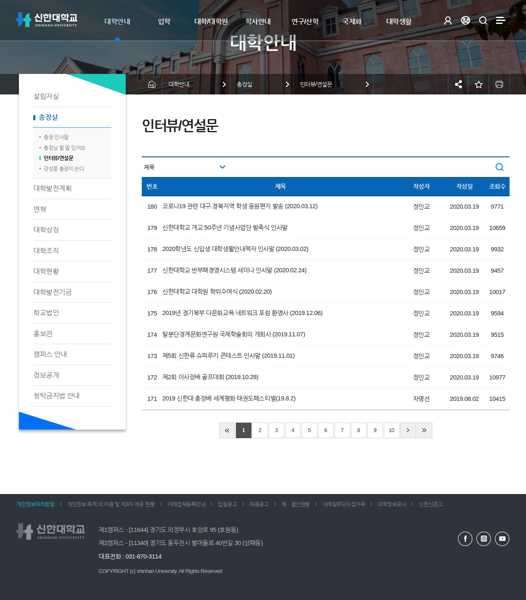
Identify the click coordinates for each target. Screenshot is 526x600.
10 (391, 430)
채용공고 (258, 504)
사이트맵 (501, 20)
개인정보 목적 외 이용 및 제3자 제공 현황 (111, 504)
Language (465, 20)
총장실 (48, 117)
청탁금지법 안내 (56, 396)
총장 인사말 (56, 137)
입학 (164, 21)
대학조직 (46, 251)
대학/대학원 (211, 21)
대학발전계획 (52, 188)
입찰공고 (227, 504)
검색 (483, 20)
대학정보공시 (392, 504)
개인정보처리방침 (35, 504)
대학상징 (46, 230)
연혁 (39, 209)
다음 (408, 430)
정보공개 (46, 375)
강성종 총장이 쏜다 (64, 169)
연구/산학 (304, 21)
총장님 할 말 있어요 (64, 148)
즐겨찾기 (478, 84)
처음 (227, 430)
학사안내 (258, 21)
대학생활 (399, 21)
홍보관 (43, 334)
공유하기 (458, 84)
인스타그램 (483, 538)
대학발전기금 (52, 292)
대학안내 (117, 21)
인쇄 (499, 84)
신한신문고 (431, 504)
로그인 (448, 20)
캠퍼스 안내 (50, 354)
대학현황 (46, 271)
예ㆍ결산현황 (295, 504)
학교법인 (46, 313)
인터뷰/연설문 (58, 158)
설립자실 (46, 96)
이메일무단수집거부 (344, 504)
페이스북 (465, 538)
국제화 (352, 21)
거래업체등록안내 (186, 504)
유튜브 (502, 538)
